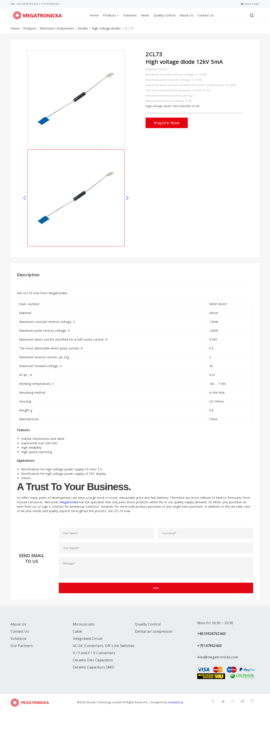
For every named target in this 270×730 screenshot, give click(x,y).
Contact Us (205, 15)
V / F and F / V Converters (94, 653)
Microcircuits (83, 624)
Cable (77, 631)
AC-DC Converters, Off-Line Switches (104, 645)
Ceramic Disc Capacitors (93, 660)
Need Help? (250, 4)
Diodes (83, 28)
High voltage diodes (106, 28)
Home (94, 15)
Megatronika (69, 502)
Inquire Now (167, 123)
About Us (186, 15)
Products (111, 15)
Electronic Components (57, 28)
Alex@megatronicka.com (217, 657)
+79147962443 (49, 4)
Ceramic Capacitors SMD (93, 667)
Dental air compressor (154, 631)
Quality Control (165, 15)
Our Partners (22, 645)
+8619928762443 (27, 4)
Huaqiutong (175, 702)
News (145, 15)
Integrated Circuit (88, 638)
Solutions (130, 15)
